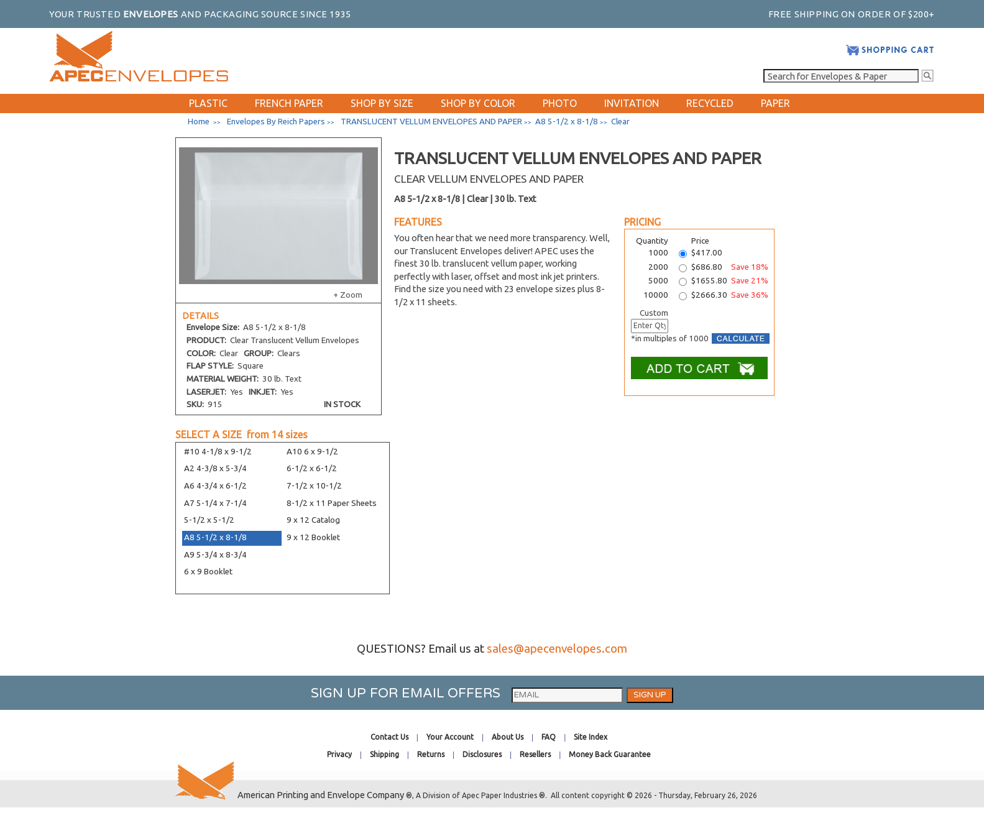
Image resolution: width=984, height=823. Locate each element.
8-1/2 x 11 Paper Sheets (332, 503)
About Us (507, 737)
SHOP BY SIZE (382, 103)
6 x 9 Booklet (208, 571)
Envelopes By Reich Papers (276, 121)
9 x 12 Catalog (313, 520)
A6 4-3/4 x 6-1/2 (215, 485)
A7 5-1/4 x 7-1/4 (215, 503)
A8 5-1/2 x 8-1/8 (215, 537)
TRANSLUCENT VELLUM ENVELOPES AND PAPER (431, 121)
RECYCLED (709, 103)
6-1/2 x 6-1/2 (312, 468)
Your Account (450, 737)
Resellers (535, 754)
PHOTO (560, 103)
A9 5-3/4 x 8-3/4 (215, 554)
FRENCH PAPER (289, 103)
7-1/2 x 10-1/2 (314, 485)
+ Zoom (347, 295)
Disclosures (482, 754)
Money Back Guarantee (610, 754)
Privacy (339, 754)
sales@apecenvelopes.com (557, 648)
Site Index (590, 737)
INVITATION (631, 103)
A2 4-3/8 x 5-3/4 (215, 468)
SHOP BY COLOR (478, 103)
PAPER (775, 103)
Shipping (384, 754)
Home (198, 121)
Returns (430, 754)
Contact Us (389, 737)
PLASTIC (208, 103)
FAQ (548, 737)
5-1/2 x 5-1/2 (209, 520)
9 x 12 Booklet (313, 537)
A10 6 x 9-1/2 (312, 451)
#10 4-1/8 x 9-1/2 (218, 451)
